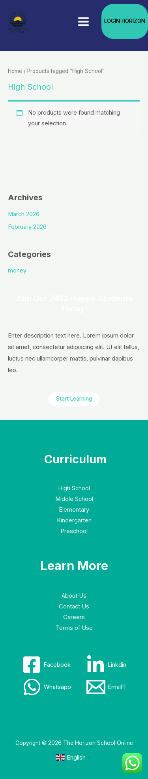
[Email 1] (106, 687)
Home (15, 71)
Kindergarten (74, 520)
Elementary (74, 509)
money (17, 270)
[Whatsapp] (47, 687)
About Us (74, 595)
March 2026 (23, 214)
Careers (74, 617)
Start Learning (74, 398)
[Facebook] (46, 665)
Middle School (74, 499)
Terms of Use (74, 627)
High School (74, 488)
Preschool (74, 531)
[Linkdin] (106, 665)
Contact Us (74, 606)
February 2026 (27, 226)
